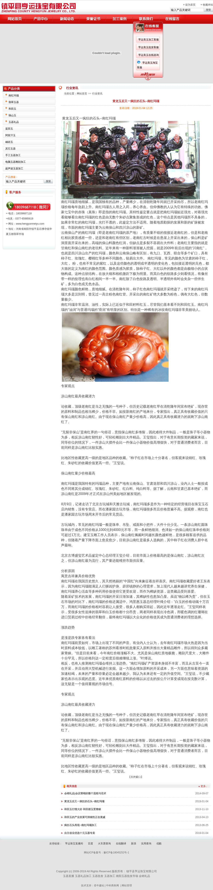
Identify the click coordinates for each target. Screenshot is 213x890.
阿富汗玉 (10, 135)
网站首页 (82, 93)
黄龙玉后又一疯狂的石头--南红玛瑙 (84, 801)
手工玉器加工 (13, 155)
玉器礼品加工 (83, 876)
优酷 (159, 843)
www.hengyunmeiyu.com (30, 223)
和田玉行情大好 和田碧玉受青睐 (82, 809)
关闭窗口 (136, 776)
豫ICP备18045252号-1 (116, 852)
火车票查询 (104, 843)
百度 (90, 843)
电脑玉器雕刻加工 (15, 161)
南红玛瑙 (14, 95)
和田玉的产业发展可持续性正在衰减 (84, 817)
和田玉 (12, 108)
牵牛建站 (99, 885)
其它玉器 (10, 148)
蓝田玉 (9, 128)
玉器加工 (109, 876)
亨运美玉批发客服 (148, 47)
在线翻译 (121, 843)
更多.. (204, 786)
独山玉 (12, 115)
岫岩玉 (9, 141)
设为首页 (190, 4)
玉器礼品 (14, 122)
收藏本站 (208, 4)
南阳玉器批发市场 (127, 876)
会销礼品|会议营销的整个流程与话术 (85, 793)
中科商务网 (112, 885)
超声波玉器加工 (14, 168)
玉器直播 (68, 876)
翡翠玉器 (14, 102)
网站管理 (127, 885)
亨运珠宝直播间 (74, 843)
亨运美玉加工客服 (148, 39)
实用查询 (146, 843)
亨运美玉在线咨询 (148, 55)
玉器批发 (97, 876)
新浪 (133, 843)
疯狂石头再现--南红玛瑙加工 (80, 825)
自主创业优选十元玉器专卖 (79, 833)
